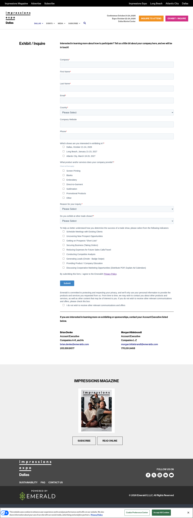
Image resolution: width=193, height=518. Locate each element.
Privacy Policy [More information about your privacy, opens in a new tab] (97, 515)
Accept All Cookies (161, 512)
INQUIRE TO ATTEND (151, 18)
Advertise (36, 4)
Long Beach (156, 4)
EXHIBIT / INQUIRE (177, 18)
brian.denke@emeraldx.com (74, 344)
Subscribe (49, 4)
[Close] (188, 512)
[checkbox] (117, 151)
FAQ (43, 482)
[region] (96, 513)
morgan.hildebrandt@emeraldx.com (139, 344)
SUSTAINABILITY (28, 482)
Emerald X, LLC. (145, 495)
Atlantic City (172, 4)
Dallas (185, 4)
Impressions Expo (138, 4)
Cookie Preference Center (137, 512)
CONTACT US (55, 482)
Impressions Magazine (16, 4)
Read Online (109, 440)
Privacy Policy (110, 274)
